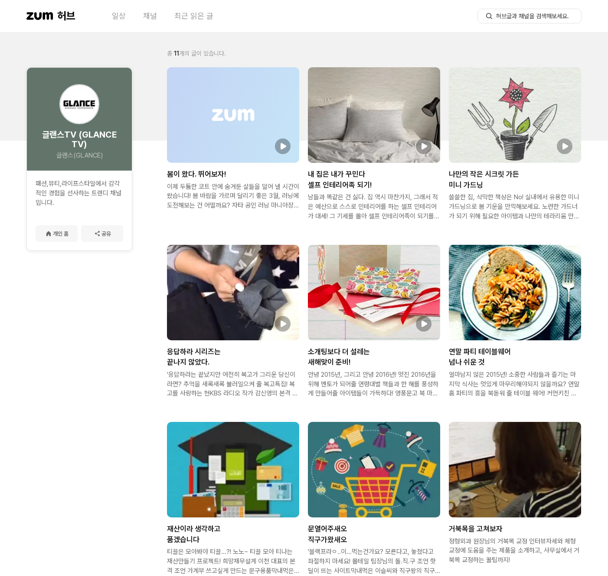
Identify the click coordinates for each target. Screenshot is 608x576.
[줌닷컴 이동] (39, 16)
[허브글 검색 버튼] (489, 16)
